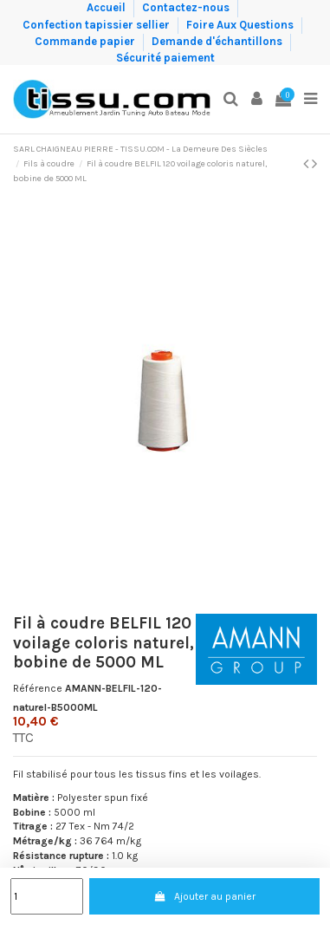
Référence (37, 688)
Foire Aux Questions (241, 23)
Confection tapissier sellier (97, 23)
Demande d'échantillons (218, 41)
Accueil (107, 7)
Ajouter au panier (204, 896)
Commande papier (86, 41)
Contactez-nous (187, 7)
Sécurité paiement (165, 57)
